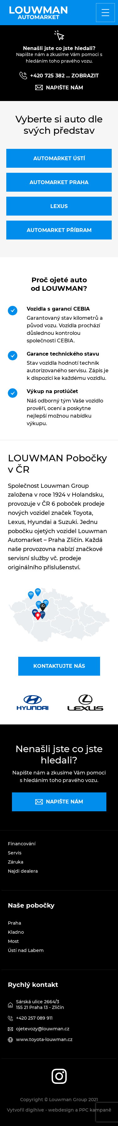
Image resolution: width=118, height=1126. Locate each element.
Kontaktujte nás (59, 666)
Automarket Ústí (59, 158)
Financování (22, 844)
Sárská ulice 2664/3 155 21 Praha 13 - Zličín (40, 1004)
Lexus (59, 206)
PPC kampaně (95, 1110)
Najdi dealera (23, 871)
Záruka (15, 862)
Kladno (16, 932)
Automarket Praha (59, 182)
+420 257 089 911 (34, 1018)
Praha (14, 923)
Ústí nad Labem (26, 950)
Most (13, 941)
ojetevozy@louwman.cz (42, 1029)
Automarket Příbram (59, 230)
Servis (14, 853)
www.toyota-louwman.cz (44, 1039)
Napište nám (59, 87)
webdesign (61, 1110)
